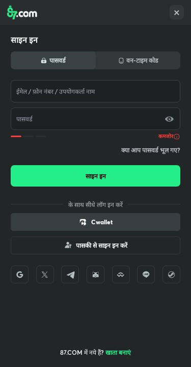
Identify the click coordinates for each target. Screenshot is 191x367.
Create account (120, 352)
